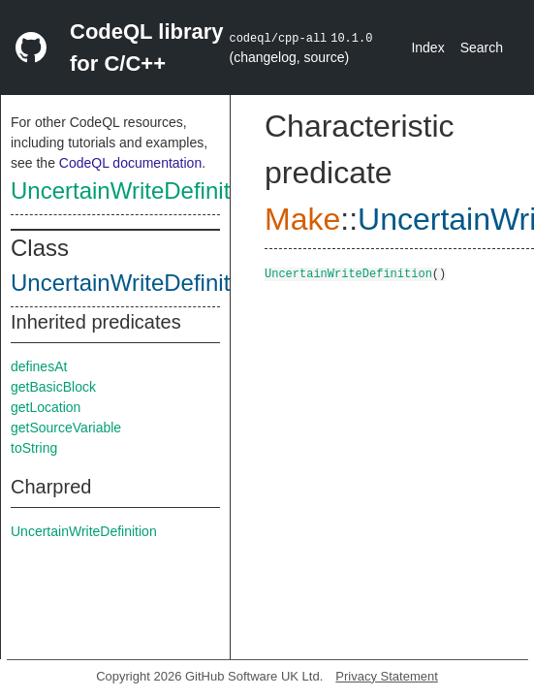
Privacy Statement (386, 676)
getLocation (45, 407)
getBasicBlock (53, 387)
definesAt (39, 366)
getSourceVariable (66, 427)
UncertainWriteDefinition (136, 190)
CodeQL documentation (130, 163)
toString (34, 448)
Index (427, 47)
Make (302, 219)
